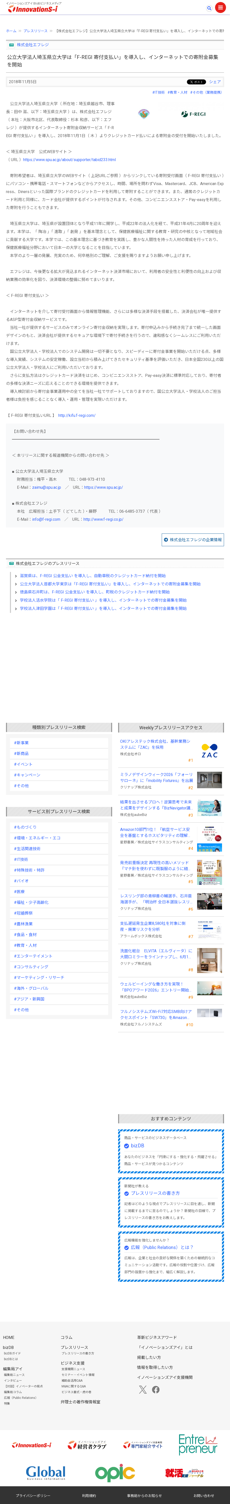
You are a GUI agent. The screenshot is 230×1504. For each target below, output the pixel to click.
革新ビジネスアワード (157, 1337)
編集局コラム (13, 1392)
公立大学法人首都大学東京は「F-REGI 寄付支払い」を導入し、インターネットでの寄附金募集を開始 (110, 584)
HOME (8, 1337)
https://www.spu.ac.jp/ (103, 487)
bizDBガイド (12, 1353)
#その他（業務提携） (207, 92)
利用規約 (89, 1496)
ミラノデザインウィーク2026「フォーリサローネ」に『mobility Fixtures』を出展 (156, 777)
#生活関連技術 (27, 848)
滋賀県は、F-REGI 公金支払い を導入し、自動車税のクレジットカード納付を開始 (93, 575)
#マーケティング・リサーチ (39, 977)
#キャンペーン (27, 775)
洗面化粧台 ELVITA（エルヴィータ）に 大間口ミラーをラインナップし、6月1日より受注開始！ (156, 954)
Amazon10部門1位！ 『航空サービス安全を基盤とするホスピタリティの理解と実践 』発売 (156, 833)
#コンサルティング (31, 967)
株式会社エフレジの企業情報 (196, 539)
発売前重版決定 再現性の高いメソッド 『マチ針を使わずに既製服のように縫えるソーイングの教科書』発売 (156, 866)
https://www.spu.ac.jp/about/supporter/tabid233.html (69, 159)
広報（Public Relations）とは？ (162, 1247)
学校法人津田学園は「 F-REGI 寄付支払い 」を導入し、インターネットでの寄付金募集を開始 (103, 608)
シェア (215, 81)
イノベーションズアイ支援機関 (165, 1377)
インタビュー (13, 1380)
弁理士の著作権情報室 (80, 1402)
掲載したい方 (149, 1357)
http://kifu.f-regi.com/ (77, 415)
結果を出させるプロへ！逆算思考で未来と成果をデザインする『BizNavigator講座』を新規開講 (156, 805)
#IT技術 (158, 92)
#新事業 (21, 743)
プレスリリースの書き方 (155, 1193)
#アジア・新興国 (29, 999)
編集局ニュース (14, 1375)
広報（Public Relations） (21, 1398)
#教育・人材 (177, 92)
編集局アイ (13, 1369)
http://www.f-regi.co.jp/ (103, 519)
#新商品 (21, 753)
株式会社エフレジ (33, 44)
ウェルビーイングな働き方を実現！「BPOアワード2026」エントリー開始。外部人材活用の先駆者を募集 (156, 987)
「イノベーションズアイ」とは (165, 1347)
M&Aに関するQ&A (74, 1386)
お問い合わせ (203, 1496)
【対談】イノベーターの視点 (23, 1386)
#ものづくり (25, 827)
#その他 (21, 785)
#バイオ (21, 881)
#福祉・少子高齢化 (31, 902)
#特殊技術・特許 (29, 870)
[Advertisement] (115, 660)
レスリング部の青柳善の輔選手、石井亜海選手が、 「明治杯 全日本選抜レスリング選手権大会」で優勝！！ (156, 899)
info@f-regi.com (46, 519)
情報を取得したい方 (155, 1367)
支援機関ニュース (73, 1369)
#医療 (19, 891)
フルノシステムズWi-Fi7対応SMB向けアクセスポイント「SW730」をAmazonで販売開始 (156, 1015)
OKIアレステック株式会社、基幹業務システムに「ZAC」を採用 (155, 744)
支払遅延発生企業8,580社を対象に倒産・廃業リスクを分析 (153, 926)
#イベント (23, 764)
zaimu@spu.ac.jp (46, 487)
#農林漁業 (23, 924)
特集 (7, 1403)
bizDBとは (11, 1359)
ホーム (11, 31)
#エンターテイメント (33, 956)
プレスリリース (35, 31)
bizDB (137, 1146)
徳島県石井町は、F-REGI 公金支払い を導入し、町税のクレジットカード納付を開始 (95, 592)
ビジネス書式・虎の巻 (76, 1392)
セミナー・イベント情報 (78, 1375)
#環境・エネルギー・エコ (37, 838)
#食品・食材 (25, 934)
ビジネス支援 (72, 1363)
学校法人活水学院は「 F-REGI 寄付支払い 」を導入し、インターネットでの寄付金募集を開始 (103, 600)
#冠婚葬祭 (23, 913)
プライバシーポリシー (33, 1496)
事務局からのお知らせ (144, 1496)
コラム (67, 1337)
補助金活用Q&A (72, 1380)
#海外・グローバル (31, 988)
